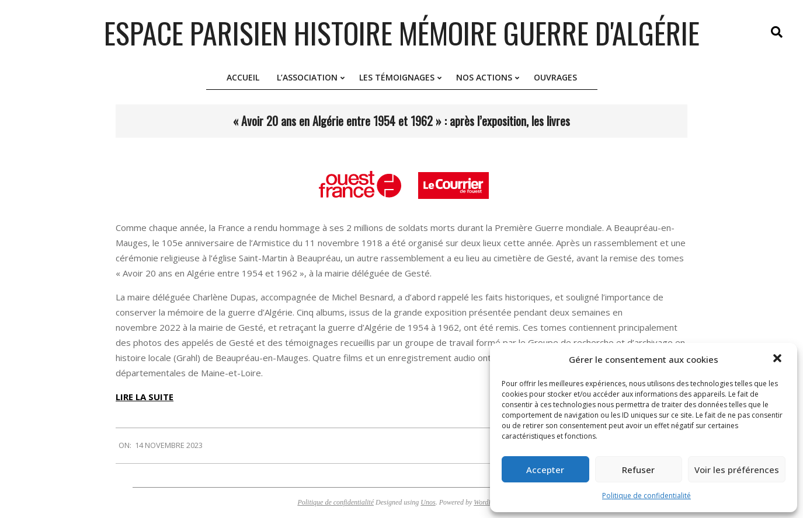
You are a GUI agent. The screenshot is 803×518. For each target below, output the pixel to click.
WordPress (488, 502)
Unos (427, 502)
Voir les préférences (736, 469)
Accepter (545, 469)
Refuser (638, 469)
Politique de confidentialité (646, 496)
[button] (778, 359)
